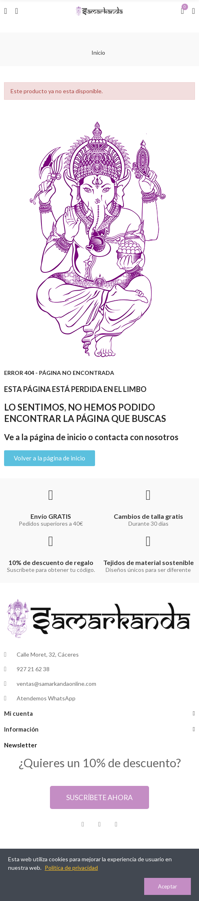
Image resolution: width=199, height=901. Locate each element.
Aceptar (167, 886)
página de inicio (58, 437)
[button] (49, 458)
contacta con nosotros (136, 437)
